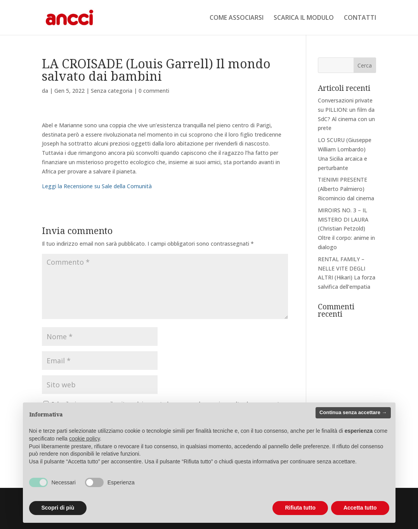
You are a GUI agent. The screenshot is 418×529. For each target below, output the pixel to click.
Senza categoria (111, 90)
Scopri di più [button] (58, 508)
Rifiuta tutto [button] (300, 508)
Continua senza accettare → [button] (353, 412)
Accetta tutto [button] (360, 508)
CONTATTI (360, 18)
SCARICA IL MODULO (304, 18)
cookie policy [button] (84, 438)
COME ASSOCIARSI (237, 18)
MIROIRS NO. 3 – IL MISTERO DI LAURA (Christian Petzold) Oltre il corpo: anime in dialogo (346, 228)
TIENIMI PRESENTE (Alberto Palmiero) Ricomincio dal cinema (346, 189)
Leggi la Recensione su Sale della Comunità (97, 186)
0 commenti (154, 90)
